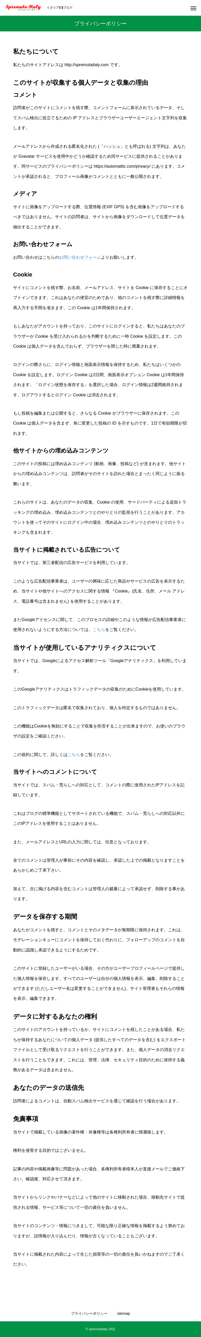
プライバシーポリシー (89, 1313)
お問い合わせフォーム (80, 257)
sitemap (123, 1313)
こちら (99, 629)
